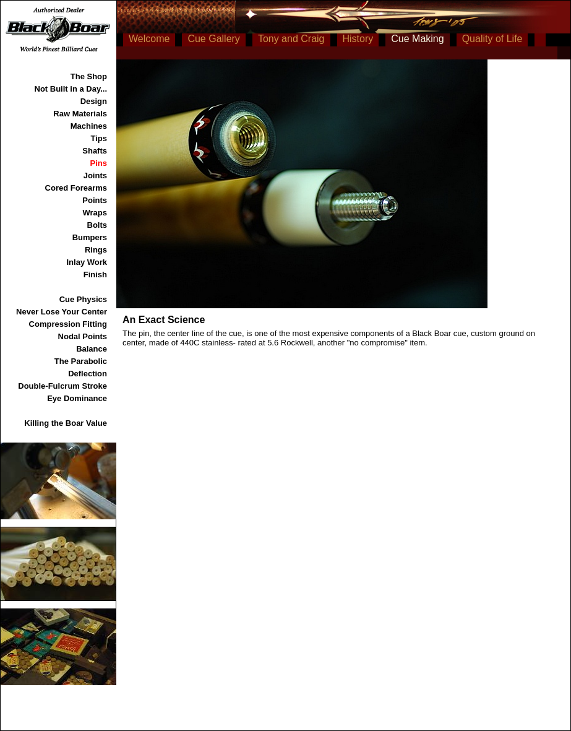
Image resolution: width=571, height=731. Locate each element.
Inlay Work (86, 262)
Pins (98, 163)
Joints (95, 175)
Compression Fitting (68, 324)
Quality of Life (492, 38)
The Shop (89, 76)
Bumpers (89, 237)
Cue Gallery (213, 38)
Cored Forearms (76, 187)
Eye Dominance (77, 398)
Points (94, 200)
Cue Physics (83, 299)
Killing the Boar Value (65, 423)
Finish (95, 274)
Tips (99, 138)
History (358, 38)
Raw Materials (80, 113)
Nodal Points (82, 336)
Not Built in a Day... (71, 88)
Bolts (97, 225)
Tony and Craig (291, 38)
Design (93, 101)
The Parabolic (80, 361)
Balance (91, 348)
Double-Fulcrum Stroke (62, 386)
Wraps (95, 212)
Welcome (149, 38)
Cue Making (417, 38)
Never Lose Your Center (61, 311)
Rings (96, 249)
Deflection (87, 373)
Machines (89, 126)
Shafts (94, 150)
